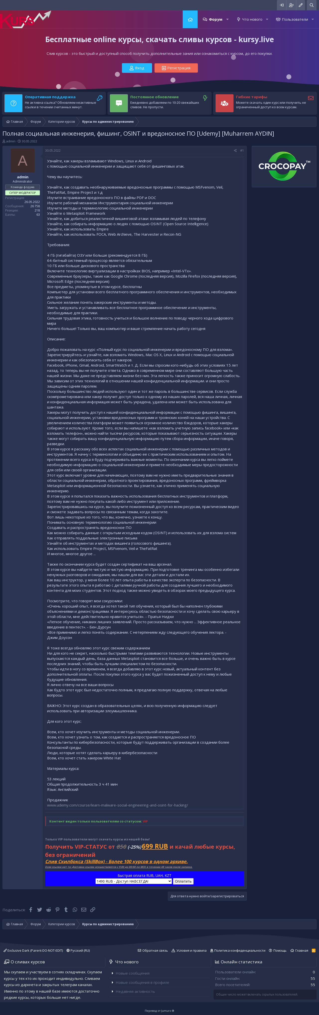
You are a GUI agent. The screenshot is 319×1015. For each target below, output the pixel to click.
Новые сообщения (133, 973)
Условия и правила (191, 950)
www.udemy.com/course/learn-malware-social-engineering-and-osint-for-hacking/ (117, 805)
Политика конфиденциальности (239, 950)
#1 (242, 150)
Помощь (280, 950)
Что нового (252, 19)
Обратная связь (155, 950)
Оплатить (183, 881)
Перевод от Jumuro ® (159, 1011)
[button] (227, 19)
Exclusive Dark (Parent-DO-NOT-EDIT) (33, 950)
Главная (190, 19)
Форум (215, 19)
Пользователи (295, 19)
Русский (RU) (78, 950)
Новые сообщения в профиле (142, 982)
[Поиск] (312, 5)
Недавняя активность (135, 991)
